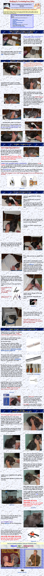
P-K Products (37, 374)
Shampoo (14, 21)
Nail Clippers (15, 19)
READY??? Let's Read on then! (19, 26)
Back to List (22, 188)
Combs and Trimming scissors (18, 20)
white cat (31, 264)
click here (6, 523)
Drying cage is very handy (18, 22)
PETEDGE (18, 359)
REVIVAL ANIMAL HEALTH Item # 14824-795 (11, 349)
